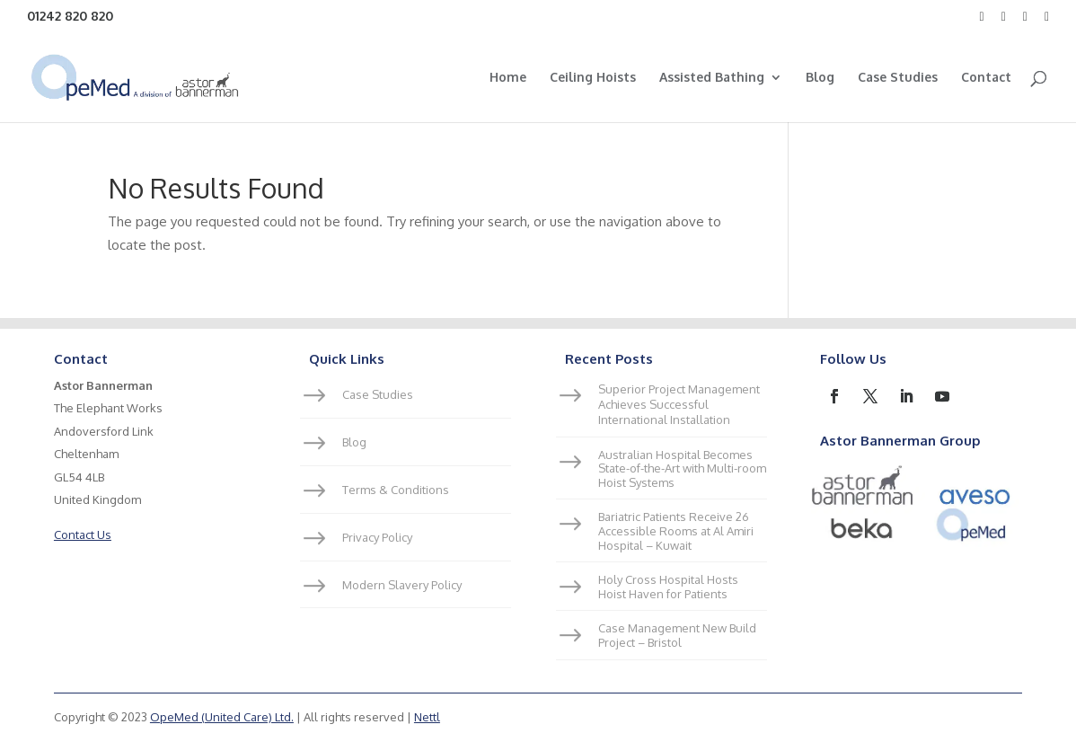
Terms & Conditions (395, 489)
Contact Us (82, 534)
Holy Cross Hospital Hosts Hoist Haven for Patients (668, 586)
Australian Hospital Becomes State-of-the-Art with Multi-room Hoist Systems (682, 468)
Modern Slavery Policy (402, 585)
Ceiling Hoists (593, 77)
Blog (820, 77)
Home (507, 77)
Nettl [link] (427, 717)
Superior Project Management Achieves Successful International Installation (679, 404)
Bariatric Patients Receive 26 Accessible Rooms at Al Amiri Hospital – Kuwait (676, 530)
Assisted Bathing (711, 77)
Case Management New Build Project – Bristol (677, 635)
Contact (986, 77)
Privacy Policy (377, 537)
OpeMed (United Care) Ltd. (222, 717)
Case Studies (898, 77)
